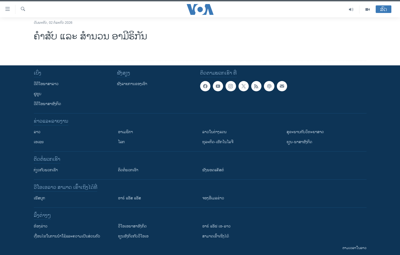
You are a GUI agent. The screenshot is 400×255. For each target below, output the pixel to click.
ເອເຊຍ (39, 142)
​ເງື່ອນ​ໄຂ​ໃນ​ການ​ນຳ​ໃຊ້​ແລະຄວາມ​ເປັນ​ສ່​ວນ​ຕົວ (67, 236)
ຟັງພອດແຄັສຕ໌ (213, 170)
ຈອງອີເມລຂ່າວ (213, 198)
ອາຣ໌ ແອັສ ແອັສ (129, 198)
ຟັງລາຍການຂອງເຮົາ (132, 84)
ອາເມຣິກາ (125, 132)
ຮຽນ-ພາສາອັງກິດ (299, 142)
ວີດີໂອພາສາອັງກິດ (47, 104)
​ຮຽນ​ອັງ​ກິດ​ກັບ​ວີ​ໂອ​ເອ (133, 236)
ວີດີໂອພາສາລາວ (46, 84)
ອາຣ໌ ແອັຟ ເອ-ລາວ (216, 226)
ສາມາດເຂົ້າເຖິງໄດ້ (215, 236)
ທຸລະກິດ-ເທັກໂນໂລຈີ (217, 142)
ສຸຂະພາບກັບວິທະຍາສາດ (305, 132)
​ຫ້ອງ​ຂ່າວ (41, 226)
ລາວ (37, 132)
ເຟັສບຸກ (39, 198)
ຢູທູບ (37, 94)
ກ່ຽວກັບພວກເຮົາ (46, 170)
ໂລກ (121, 142)
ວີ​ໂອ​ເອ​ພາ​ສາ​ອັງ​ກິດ (132, 226)
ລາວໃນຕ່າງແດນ (214, 132)
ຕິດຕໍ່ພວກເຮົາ (128, 170)
